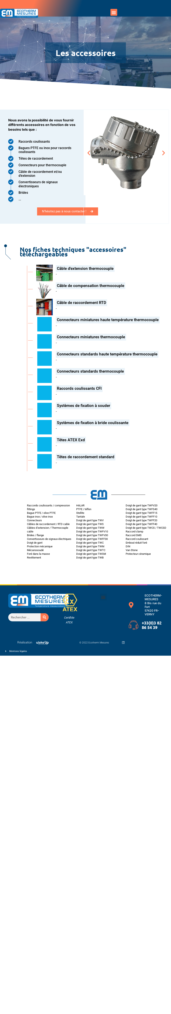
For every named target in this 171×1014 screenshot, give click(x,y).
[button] (113, 12)
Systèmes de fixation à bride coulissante (92, 422)
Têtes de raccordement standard (85, 456)
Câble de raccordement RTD (81, 302)
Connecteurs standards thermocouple (90, 371)
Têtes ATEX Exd (71, 440)
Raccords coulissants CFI (79, 388)
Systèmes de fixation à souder (83, 405)
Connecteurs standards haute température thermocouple (107, 354)
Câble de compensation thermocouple (90, 285)
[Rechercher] (45, 617)
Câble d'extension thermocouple (85, 268)
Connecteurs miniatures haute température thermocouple (108, 319)
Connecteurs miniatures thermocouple (91, 337)
